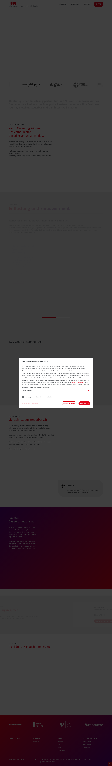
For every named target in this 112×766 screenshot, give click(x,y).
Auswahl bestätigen (69, 403)
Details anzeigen (27, 390)
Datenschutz (26, 404)
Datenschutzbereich (78, 382)
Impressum (35, 404)
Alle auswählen (84, 403)
